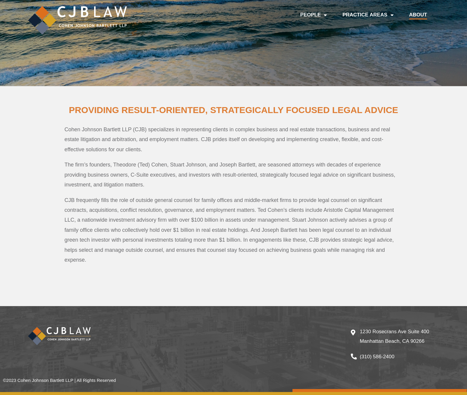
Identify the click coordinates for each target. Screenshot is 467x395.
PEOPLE (313, 14)
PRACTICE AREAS (368, 14)
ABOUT (418, 15)
